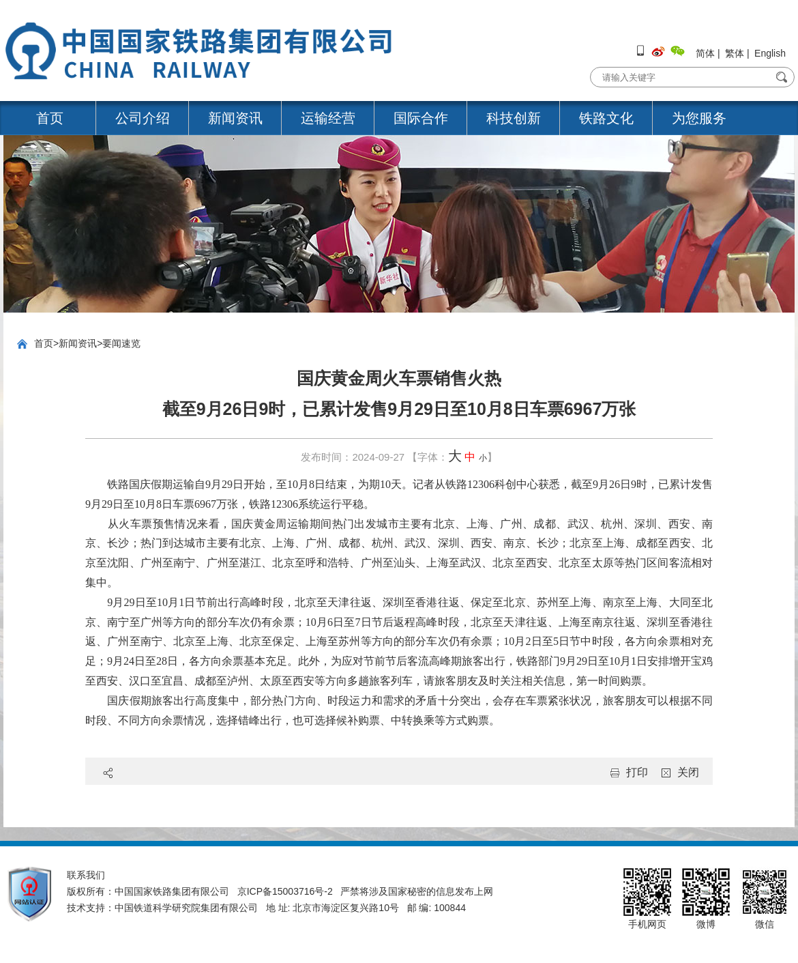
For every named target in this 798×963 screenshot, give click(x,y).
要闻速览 (121, 343)
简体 (705, 53)
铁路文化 (606, 118)
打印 (637, 772)
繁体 (734, 53)
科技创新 (513, 118)
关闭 (688, 772)
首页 (49, 118)
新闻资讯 (235, 118)
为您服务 (699, 118)
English (770, 53)
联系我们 (86, 874)
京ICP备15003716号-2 (285, 891)
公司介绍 (142, 118)
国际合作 (421, 118)
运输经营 (328, 118)
